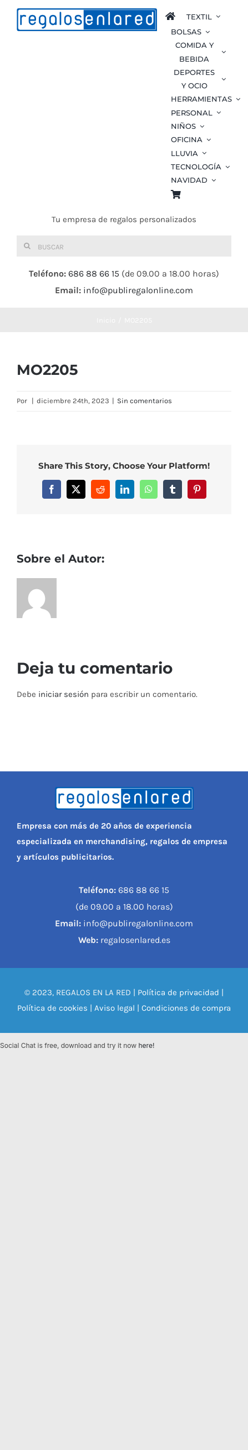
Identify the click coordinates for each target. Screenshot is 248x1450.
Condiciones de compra (186, 1008)
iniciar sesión (64, 694)
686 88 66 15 (93, 273)
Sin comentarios (144, 401)
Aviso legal (114, 1008)
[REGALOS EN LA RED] (87, 19)
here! (146, 1045)
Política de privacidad (178, 992)
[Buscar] (124, 246)
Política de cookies (52, 1008)
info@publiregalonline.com (138, 290)
